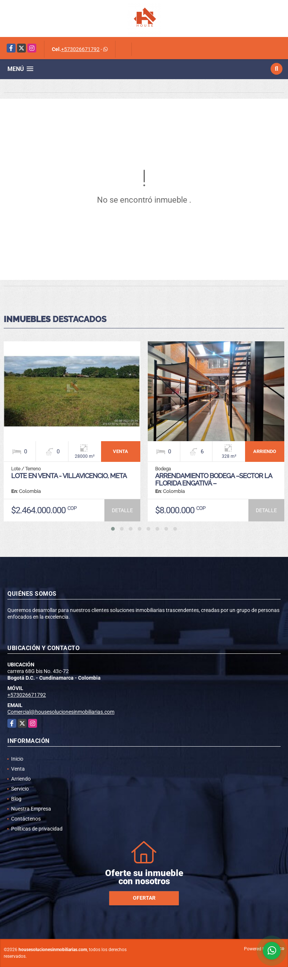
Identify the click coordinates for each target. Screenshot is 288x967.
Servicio (20, 789)
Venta (18, 769)
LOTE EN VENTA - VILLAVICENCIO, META (69, 476)
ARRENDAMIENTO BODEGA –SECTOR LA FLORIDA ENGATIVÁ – (213, 479)
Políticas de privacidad (37, 829)
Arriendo (21, 779)
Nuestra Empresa (31, 809)
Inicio (17, 759)
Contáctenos (26, 819)
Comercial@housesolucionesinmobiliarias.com (60, 712)
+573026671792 (80, 49)
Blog (16, 799)
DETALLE (122, 510)
